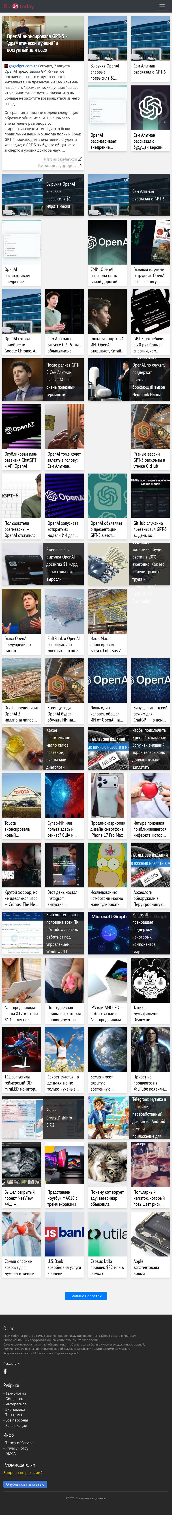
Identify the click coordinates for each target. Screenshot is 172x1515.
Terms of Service (19, 1442)
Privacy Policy (16, 1448)
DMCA (10, 1453)
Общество (14, 1398)
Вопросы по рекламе (21, 1472)
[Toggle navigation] (162, 6)
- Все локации (15, 1425)
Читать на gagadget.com (60, 159)
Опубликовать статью (25, 1484)
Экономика (15, 1409)
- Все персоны (15, 1420)
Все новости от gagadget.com (58, 165)
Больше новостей (86, 1295)
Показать (11, 1363)
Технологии (15, 1393)
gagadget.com (18, 65)
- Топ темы (12, 1414)
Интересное (16, 1404)
